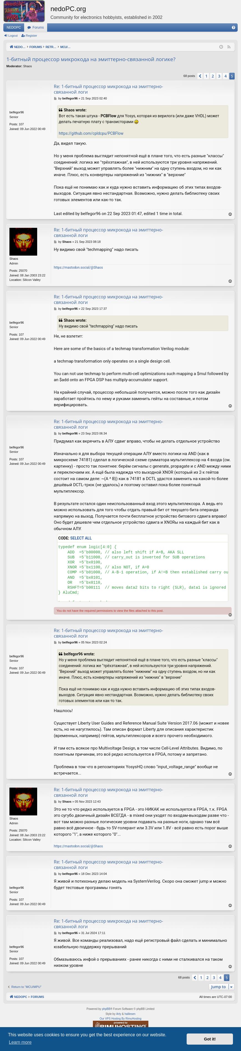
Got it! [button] (210, 1039)
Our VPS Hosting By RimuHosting (120, 1018)
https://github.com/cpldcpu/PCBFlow (91, 133)
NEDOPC (14, 27)
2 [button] (213, 76)
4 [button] (225, 76)
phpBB (106, 1008)
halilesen (130, 1013)
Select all (81, 538)
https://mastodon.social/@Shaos (78, 267)
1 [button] (206, 76)
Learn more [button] (20, 1042)
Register (31, 35)
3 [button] (219, 76)
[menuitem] (233, 27)
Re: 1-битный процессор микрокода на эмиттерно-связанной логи (108, 89)
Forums (38, 27)
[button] (200, 76)
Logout (13, 35)
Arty (118, 1013)
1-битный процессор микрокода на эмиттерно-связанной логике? (91, 59)
